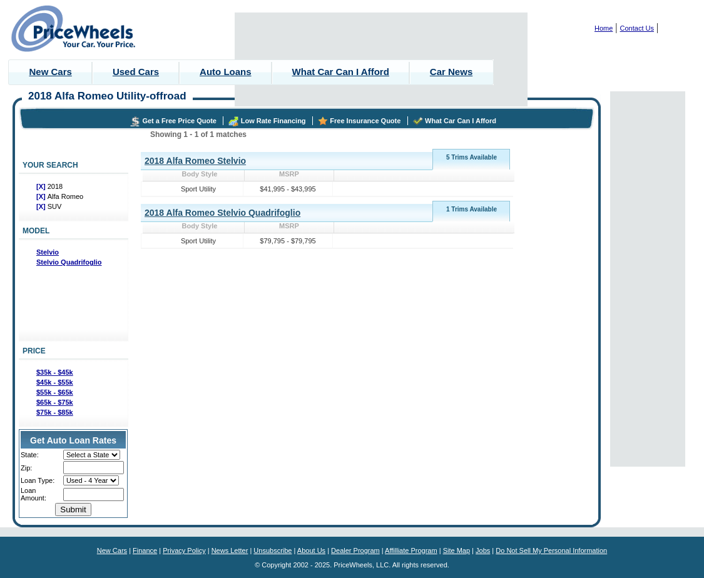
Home (603, 28)
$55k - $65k (54, 392)
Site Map (456, 550)
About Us (311, 550)
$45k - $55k (54, 382)
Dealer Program (355, 550)
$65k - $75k (54, 402)
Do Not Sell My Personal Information (551, 550)
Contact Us (637, 28)
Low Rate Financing (273, 120)
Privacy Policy (184, 550)
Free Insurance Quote (365, 120)
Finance (145, 550)
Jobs (483, 550)
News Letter (230, 550)
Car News (451, 71)
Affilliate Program (411, 550)
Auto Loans (226, 71)
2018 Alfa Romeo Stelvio (195, 161)
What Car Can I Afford (340, 71)
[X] (42, 186)
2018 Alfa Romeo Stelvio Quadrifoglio (222, 213)
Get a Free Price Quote (179, 120)
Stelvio (47, 252)
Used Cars (136, 71)
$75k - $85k (54, 412)
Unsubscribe (272, 550)
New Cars (50, 71)
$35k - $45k (54, 372)
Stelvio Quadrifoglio (69, 262)
